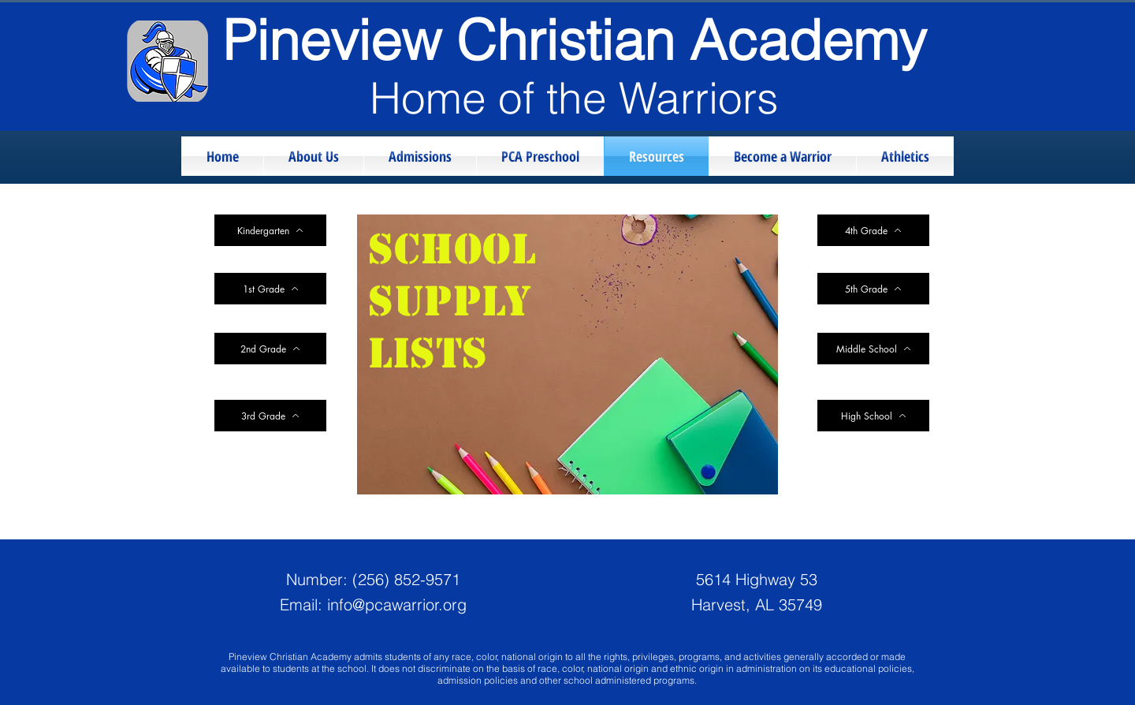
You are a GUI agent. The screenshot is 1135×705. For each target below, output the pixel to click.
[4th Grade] (873, 230)
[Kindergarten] (270, 230)
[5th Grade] (873, 288)
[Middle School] (873, 348)
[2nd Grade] (270, 348)
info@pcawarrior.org (397, 604)
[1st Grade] (270, 288)
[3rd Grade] (270, 415)
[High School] (873, 415)
